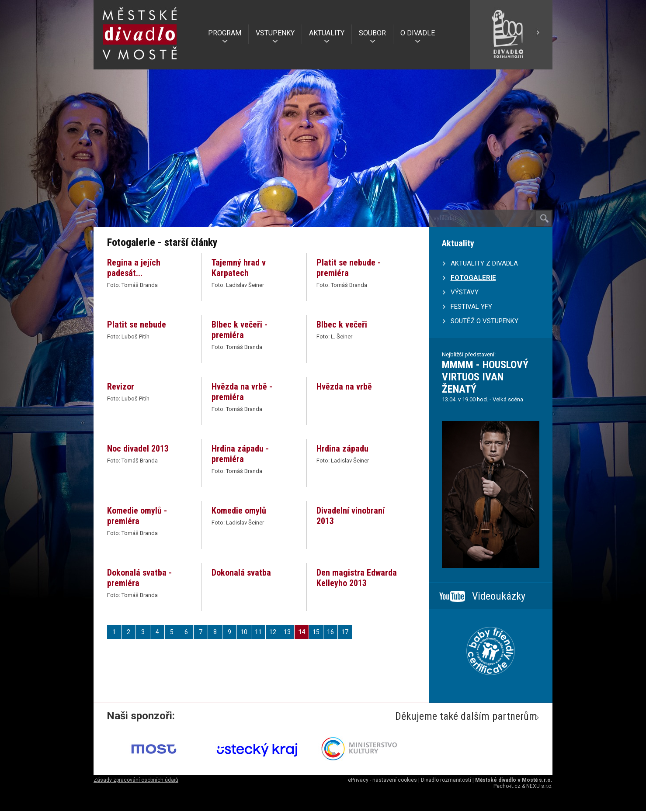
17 (344, 631)
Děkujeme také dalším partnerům (466, 716)
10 (243, 631)
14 (301, 631)
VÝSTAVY (465, 292)
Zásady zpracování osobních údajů (136, 780)
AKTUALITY (326, 33)
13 (287, 631)
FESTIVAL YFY (471, 307)
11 (258, 631)
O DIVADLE (417, 33)
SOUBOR (372, 33)
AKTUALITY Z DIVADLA (484, 263)
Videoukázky (498, 596)
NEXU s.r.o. (539, 786)
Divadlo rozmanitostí (446, 780)
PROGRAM (224, 33)
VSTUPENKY (275, 33)
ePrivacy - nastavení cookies (382, 780)
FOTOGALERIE (473, 278)
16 (330, 631)
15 (316, 631)
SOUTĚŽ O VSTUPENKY (484, 321)
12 (272, 631)
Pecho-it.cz (507, 786)
